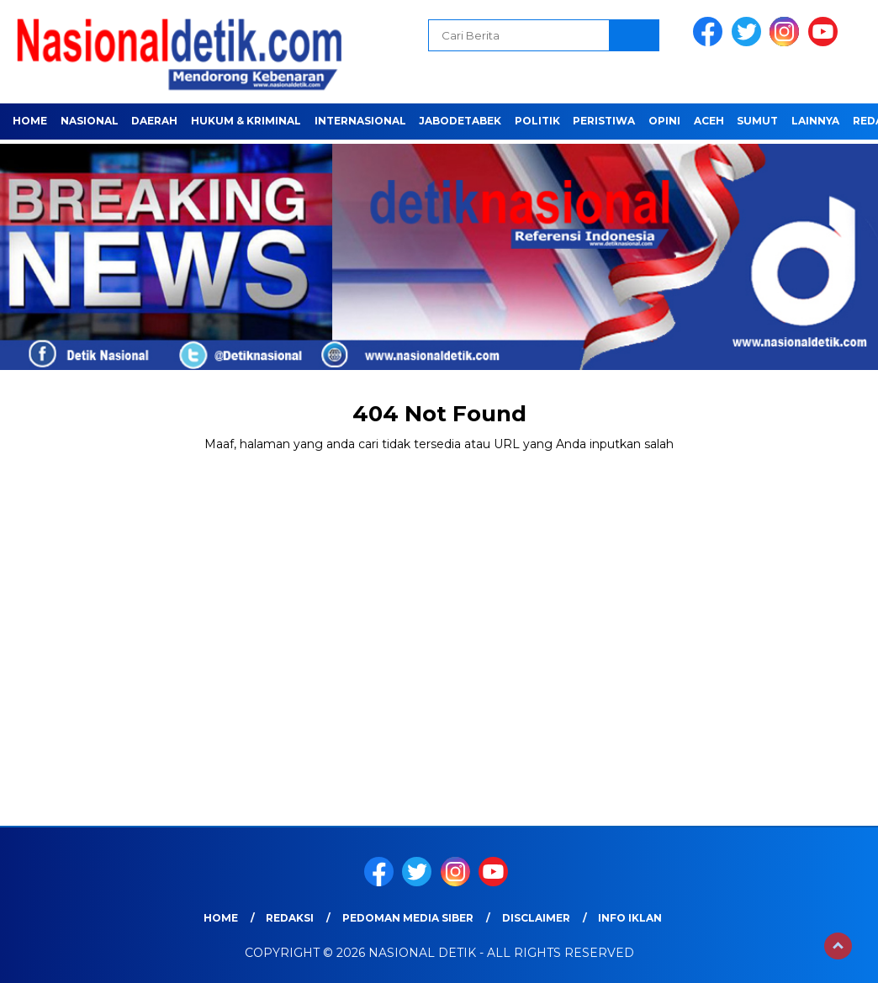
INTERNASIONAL (360, 120)
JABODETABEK (460, 120)
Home (30, 120)
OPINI (664, 120)
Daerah (154, 120)
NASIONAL (90, 120)
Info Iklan (630, 918)
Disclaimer (536, 918)
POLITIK (537, 120)
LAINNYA (815, 120)
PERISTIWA (604, 120)
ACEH (709, 120)
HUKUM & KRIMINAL (246, 120)
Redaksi (290, 918)
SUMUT (757, 120)
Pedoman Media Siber (407, 918)
